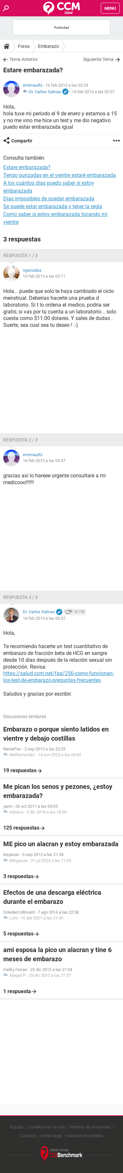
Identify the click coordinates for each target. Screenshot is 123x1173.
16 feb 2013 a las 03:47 (44, 460)
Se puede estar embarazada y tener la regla (52, 206)
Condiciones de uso (46, 1126)
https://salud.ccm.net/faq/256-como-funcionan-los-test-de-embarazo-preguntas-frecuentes (58, 676)
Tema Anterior (23, 59)
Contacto (28, 1135)
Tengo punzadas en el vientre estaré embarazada (59, 175)
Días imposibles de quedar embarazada (48, 198)
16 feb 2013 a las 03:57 (93, 91)
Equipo (16, 1126)
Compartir (21, 140)
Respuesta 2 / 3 (20, 439)
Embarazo (48, 46)
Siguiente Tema (98, 59)
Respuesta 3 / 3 (20, 597)
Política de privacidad (90, 1126)
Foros (24, 46)
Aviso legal (52, 1135)
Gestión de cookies (85, 1135)
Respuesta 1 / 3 (20, 255)
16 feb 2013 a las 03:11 (44, 276)
